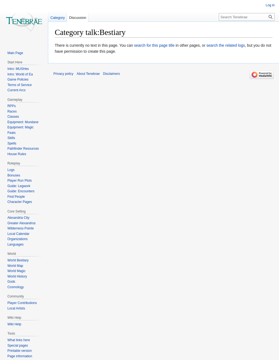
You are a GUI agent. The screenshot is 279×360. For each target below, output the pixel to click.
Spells (11, 143)
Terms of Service (19, 85)
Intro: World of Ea (20, 74)
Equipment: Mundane (22, 122)
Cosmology (15, 287)
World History (17, 276)
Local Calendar (18, 234)
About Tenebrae (88, 74)
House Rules (16, 154)
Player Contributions (22, 303)
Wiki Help (14, 324)
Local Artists (16, 308)
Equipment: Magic (20, 127)
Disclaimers (111, 74)
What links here (18, 340)
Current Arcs (16, 90)
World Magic (16, 271)
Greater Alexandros (21, 223)
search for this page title (154, 45)
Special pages (17, 345)
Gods (11, 282)
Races (12, 111)
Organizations (17, 239)
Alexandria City (18, 218)
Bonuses (13, 175)
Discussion (77, 18)
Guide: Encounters (20, 191)
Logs (10, 170)
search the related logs (225, 45)
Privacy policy (63, 74)
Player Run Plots (19, 180)
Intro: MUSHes (18, 69)
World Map (15, 266)
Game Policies (17, 79)
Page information (19, 356)
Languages (15, 244)
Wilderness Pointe (20, 228)
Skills (11, 138)
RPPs (11, 106)
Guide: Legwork (18, 186)
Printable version (19, 351)
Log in (270, 5)
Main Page (15, 53)
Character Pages (19, 202)
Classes (13, 117)
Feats (11, 133)
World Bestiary (18, 260)
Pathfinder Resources (23, 149)
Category (57, 18)
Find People (16, 197)
